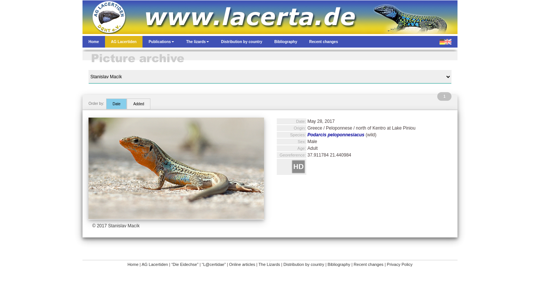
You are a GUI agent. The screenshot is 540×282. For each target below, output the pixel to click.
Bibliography (339, 264)
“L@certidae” (214, 264)
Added (138, 104)
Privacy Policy (399, 264)
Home (133, 264)
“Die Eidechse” (184, 264)
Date (116, 104)
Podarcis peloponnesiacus (336, 134)
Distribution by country (304, 264)
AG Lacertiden (155, 264)
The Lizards (269, 264)
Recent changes (369, 264)
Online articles (242, 264)
